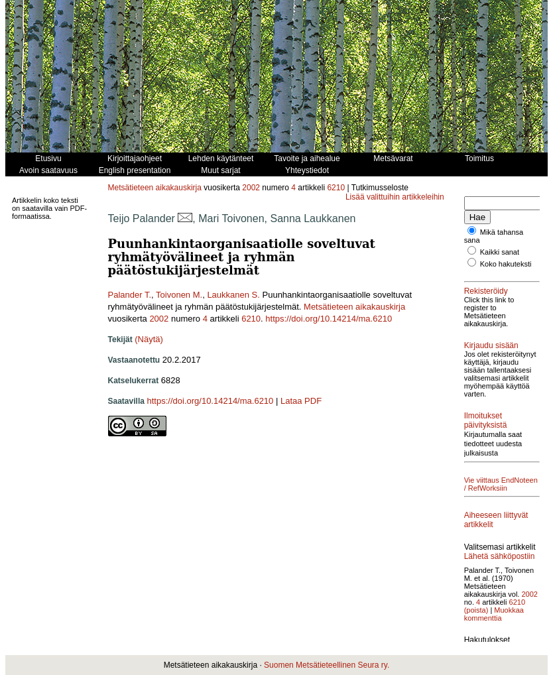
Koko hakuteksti (506, 264)
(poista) (476, 610)
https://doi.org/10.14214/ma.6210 (328, 319)
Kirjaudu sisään (491, 345)
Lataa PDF (301, 401)
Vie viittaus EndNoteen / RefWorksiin (501, 484)
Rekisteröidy (486, 291)
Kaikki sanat (499, 252)
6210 (336, 187)
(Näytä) (149, 339)
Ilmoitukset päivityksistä (485, 420)
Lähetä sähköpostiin (499, 556)
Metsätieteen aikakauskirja (155, 187)
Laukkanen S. (233, 295)
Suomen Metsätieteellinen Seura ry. (326, 665)
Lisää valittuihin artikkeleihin (394, 197)
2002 (251, 187)
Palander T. (130, 295)
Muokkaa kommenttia (494, 614)
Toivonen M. (179, 295)
